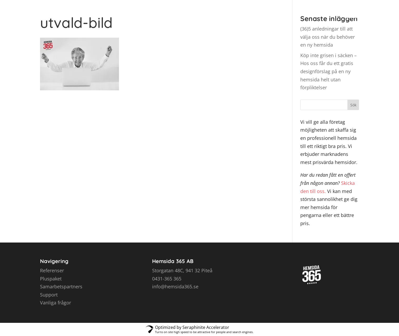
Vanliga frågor (55, 302)
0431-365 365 (166, 278)
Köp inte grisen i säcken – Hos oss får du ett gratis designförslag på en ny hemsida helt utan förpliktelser (328, 71)
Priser (224, 10)
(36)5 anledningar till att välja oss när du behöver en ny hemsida (327, 37)
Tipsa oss (290, 10)
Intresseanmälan (365, 10)
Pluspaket (51, 278)
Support (49, 294)
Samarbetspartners (61, 286)
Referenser (255, 10)
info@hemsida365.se (175, 286)
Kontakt (322, 10)
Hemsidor (194, 10)
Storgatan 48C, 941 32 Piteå (182, 270)
